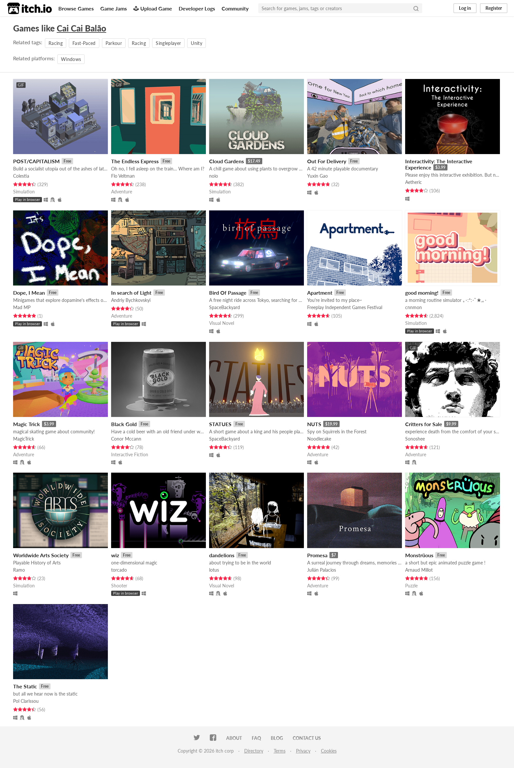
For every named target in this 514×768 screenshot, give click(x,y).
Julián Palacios (321, 570)
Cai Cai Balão (81, 28)
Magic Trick (26, 424)
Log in (465, 8)
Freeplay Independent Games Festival (344, 307)
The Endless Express (135, 161)
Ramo (19, 570)
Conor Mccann (126, 439)
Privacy (303, 751)
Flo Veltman (123, 176)
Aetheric (413, 182)
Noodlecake (319, 439)
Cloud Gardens (226, 161)
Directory (253, 751)
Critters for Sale (423, 424)
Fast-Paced (84, 43)
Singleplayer (168, 43)
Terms (280, 751)
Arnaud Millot (419, 570)
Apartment (319, 292)
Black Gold (124, 424)
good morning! (422, 292)
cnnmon (413, 307)
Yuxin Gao (317, 176)
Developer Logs (197, 8)
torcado (119, 570)
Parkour (114, 43)
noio (213, 176)
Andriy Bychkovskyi (130, 300)
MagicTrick (23, 439)
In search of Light (131, 292)
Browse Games (76, 8)
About (234, 738)
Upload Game (152, 8)
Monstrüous (419, 555)
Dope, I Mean (29, 292)
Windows (71, 59)
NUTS (314, 424)
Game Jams (113, 8)
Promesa (317, 555)
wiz (115, 555)
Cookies (329, 751)
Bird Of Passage (228, 292)
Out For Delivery (326, 161)
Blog (277, 738)
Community (235, 8)
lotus (214, 570)
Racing (56, 43)
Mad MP (21, 307)
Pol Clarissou (26, 701)
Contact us (307, 738)
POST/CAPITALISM (36, 161)
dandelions (221, 555)
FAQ (256, 738)
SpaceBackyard (224, 307)
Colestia (21, 176)
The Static (25, 686)
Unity (196, 43)
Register (493, 8)
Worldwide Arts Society (41, 555)
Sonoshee (415, 439)
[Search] (416, 8)
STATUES (220, 424)
